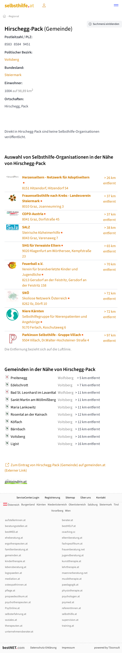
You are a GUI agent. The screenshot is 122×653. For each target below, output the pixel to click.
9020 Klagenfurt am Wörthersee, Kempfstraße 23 (56, 251)
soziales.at (11, 620)
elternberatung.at (72, 538)
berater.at (67, 520)
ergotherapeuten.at (16, 544)
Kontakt (101, 498)
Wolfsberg (65, 377)
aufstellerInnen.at (15, 520)
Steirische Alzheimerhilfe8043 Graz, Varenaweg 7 (42, 233)
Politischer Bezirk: (18, 52)
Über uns (85, 498)
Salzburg (93, 505)
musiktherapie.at (72, 579)
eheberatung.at (14, 538)
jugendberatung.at (73, 555)
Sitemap (70, 498)
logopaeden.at (13, 573)
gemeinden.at (13, 555)
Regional (14, 16)
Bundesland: (14, 67)
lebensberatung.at (15, 567)
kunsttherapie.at (71, 561)
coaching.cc (68, 532)
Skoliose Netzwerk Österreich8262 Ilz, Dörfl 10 (46, 298)
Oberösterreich (77, 505)
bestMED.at (11, 532)
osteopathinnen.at (16, 585)
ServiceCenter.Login (27, 498)
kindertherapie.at (15, 561)
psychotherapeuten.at (18, 602)
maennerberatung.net (74, 573)
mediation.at (12, 579)
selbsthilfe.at (69, 614)
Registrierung (52, 498)
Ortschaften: (14, 99)
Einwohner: (13, 83)
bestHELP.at (69, 526)
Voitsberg (12, 59)
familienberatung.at (16, 549)
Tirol (116, 505)
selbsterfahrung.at (15, 614)
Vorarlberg (57, 511)
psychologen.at (71, 596)
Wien (68, 511)
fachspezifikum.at (72, 544)
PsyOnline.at (12, 608)
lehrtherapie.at (70, 567)
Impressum (68, 648)
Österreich (11, 505)
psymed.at (68, 602)
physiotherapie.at (72, 591)
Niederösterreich (57, 505)
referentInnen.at (71, 608)
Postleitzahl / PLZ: (18, 37)
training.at (68, 626)
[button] (116, 5)
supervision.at (70, 620)
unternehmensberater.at (19, 632)
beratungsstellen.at (16, 526)
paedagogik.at (70, 585)
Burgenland (28, 505)
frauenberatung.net (73, 549)
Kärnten (41, 505)
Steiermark (13, 74)
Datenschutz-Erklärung (43, 648)
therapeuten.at (13, 626)
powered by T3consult (107, 648)
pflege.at (10, 591)
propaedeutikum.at (16, 596)
